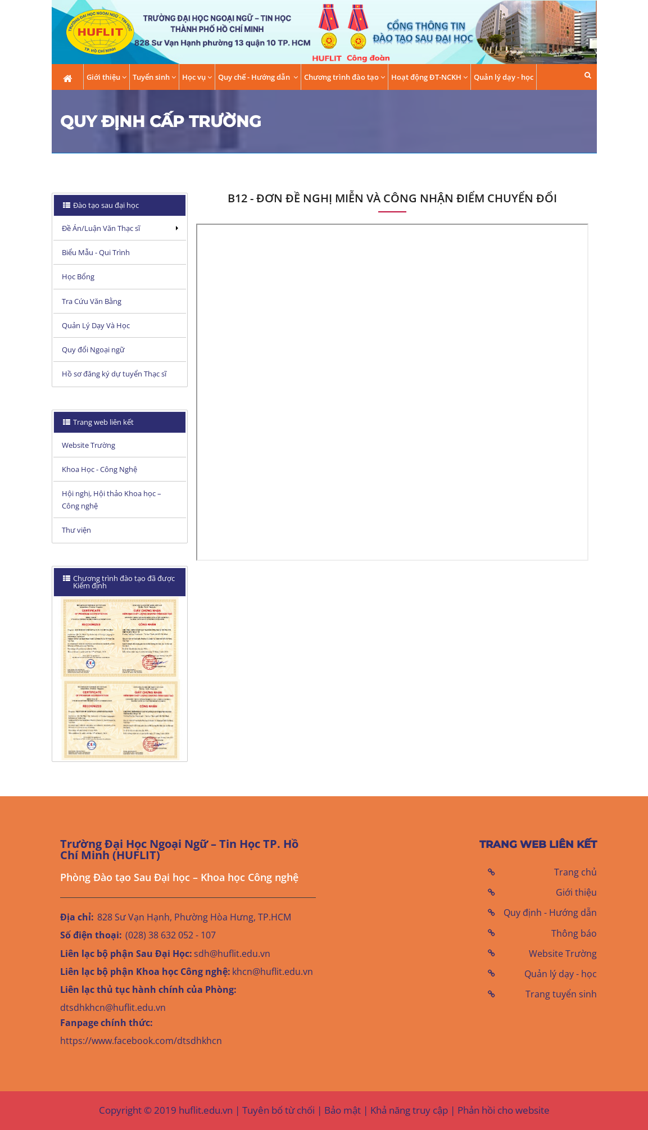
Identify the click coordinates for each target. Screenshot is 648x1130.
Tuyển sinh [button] (154, 77)
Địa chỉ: (77, 917)
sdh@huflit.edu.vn (232, 953)
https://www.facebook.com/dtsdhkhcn (141, 1040)
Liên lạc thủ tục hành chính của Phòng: (148, 989)
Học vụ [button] (197, 77)
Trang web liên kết (102, 422)
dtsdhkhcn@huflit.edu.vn (113, 1007)
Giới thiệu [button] (106, 77)
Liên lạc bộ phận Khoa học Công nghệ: (145, 971)
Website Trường (563, 953)
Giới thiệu (576, 892)
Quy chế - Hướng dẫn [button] (258, 77)
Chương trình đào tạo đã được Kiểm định (119, 582)
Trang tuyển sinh (561, 994)
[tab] (120, 205)
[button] (588, 75)
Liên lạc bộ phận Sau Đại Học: (126, 953)
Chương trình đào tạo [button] (344, 77)
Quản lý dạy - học (503, 77)
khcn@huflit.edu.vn (272, 971)
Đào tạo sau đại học (105, 205)
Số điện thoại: (91, 935)
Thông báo (574, 933)
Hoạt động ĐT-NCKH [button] (429, 77)
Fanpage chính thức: (106, 1022)
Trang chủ (575, 872)
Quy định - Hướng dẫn (550, 912)
